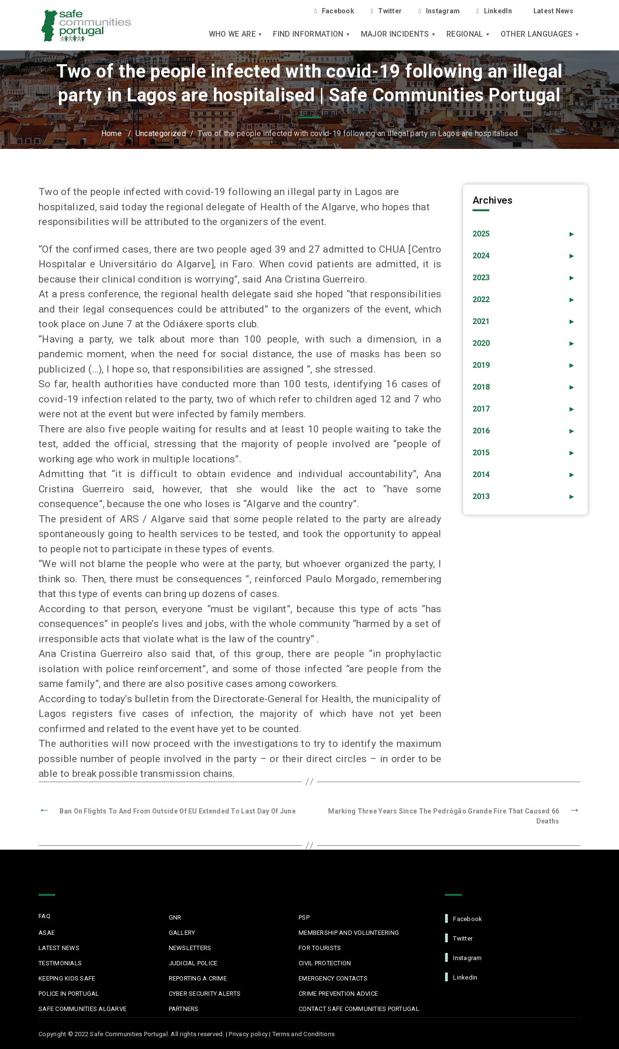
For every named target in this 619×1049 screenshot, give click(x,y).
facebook (463, 918)
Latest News (553, 11)
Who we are (236, 34)
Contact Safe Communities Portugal (359, 1008)
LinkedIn (494, 11)
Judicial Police (193, 963)
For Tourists (320, 947)
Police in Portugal (69, 993)
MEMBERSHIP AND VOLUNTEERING (349, 932)
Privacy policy (248, 1034)
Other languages (540, 34)
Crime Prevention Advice (338, 993)
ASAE (47, 932)
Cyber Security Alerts (205, 993)
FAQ (44, 916)
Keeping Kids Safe (67, 978)
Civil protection (325, 963)
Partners (184, 1008)
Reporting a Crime (198, 978)
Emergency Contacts (333, 978)
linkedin (461, 976)
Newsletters (190, 947)
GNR (175, 917)
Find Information (312, 34)
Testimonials (60, 963)
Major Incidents (399, 34)
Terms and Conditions (303, 1034)
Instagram (439, 11)
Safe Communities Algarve (82, 1008)
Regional (468, 34)
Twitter (386, 11)
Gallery (182, 932)
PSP (304, 917)
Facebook (334, 11)
